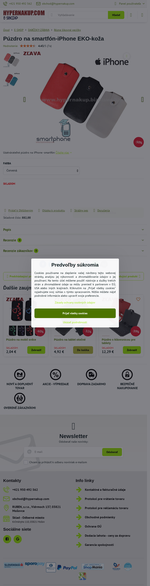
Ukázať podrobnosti (75, 322)
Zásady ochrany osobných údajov (75, 302)
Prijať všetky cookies (75, 313)
